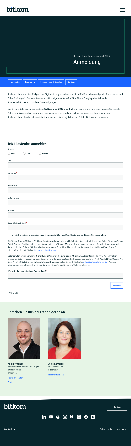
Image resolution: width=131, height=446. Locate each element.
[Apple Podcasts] (79, 419)
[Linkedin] (44, 419)
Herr (29, 153)
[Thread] (58, 419)
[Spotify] (86, 419)
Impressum (121, 429)
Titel (10, 160)
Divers (45, 153)
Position (11, 210)
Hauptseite (15, 82)
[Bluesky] (72, 419)
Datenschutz (106, 429)
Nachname (12, 185)
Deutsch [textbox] (8, 429)
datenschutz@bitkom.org (45, 250)
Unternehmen (14, 198)
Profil (10, 382)
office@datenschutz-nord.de (95, 262)
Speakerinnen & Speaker (51, 82)
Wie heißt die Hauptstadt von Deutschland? (27, 271)
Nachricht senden (15, 377)
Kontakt (71, 82)
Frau (13, 153)
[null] (65, 149)
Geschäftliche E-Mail (17, 223)
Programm (30, 82)
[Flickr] (93, 419)
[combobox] (10, 429)
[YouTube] (51, 419)
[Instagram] (65, 419)
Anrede (11, 149)
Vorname (12, 173)
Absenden (117, 285)
